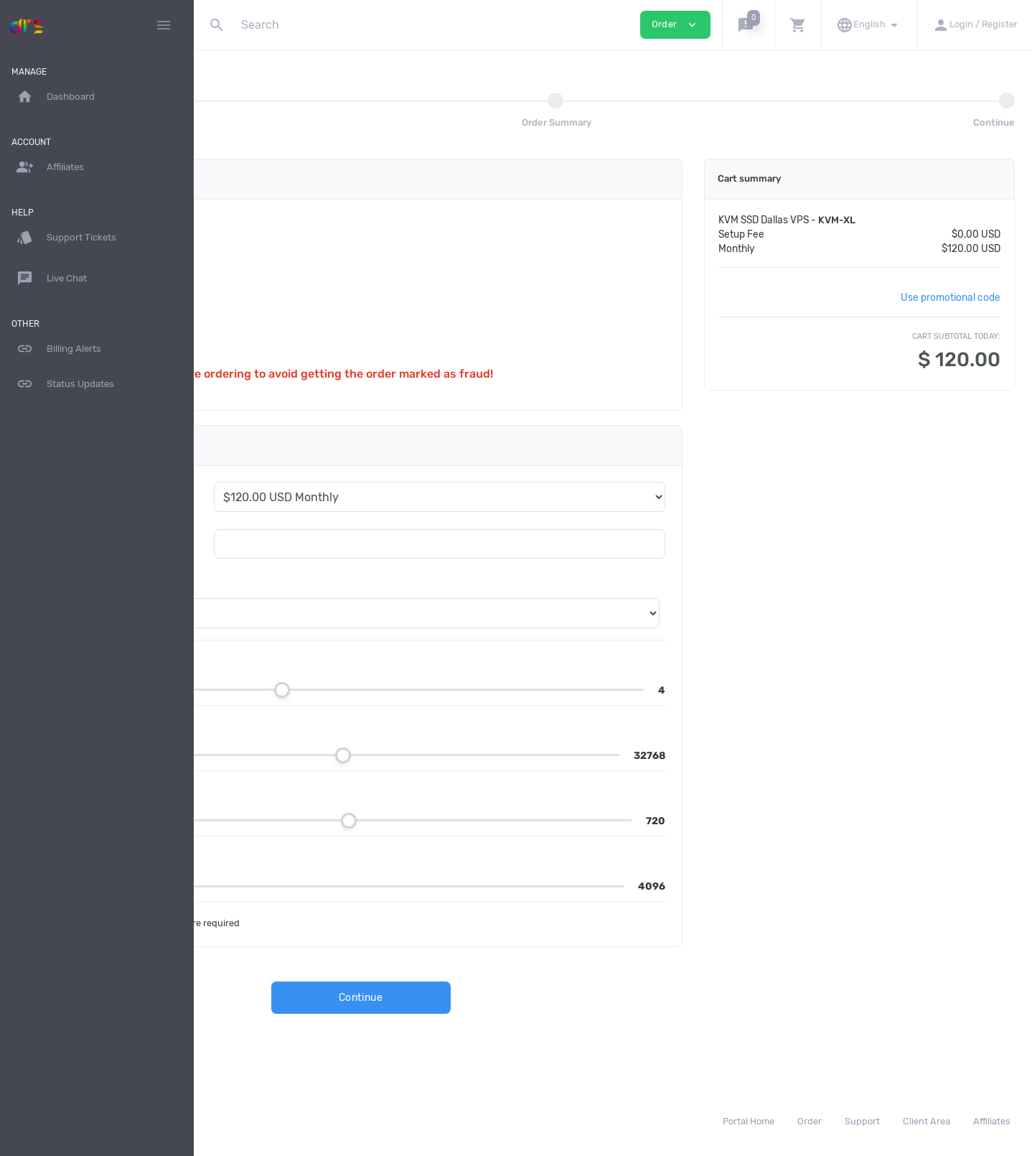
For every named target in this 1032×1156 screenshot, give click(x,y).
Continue (474, 998)
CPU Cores (284, 660)
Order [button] (675, 25)
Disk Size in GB (295, 791)
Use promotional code (953, 297)
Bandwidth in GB (301, 856)
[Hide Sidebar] (163, 25)
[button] (748, 25)
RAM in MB (284, 725)
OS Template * (263, 584)
